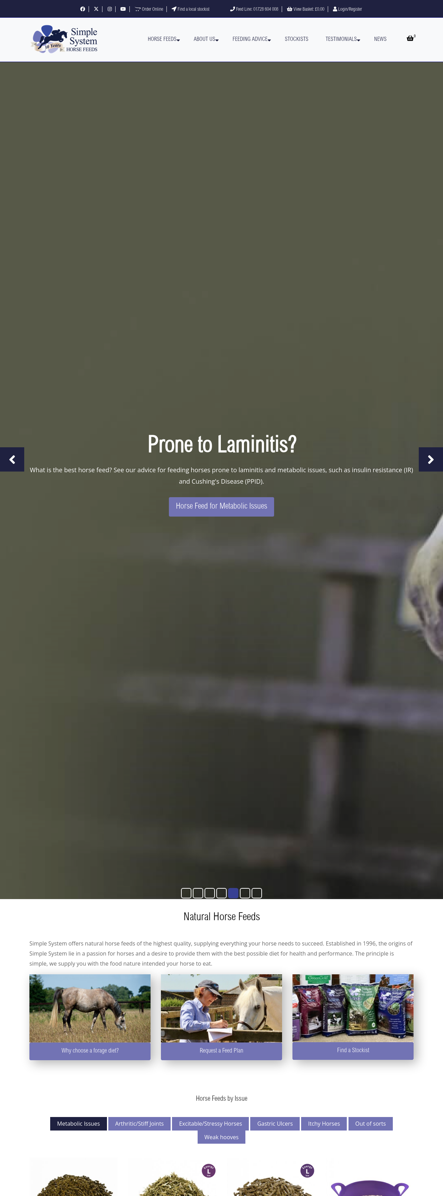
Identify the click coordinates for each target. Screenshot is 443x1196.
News (380, 39)
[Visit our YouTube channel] (123, 9)
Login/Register (347, 9)
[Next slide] (431, 459)
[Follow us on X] (96, 9)
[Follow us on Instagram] (110, 9)
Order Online (149, 9)
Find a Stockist (353, 1051)
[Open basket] (410, 39)
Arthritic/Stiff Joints (139, 1123)
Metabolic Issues (78, 1123)
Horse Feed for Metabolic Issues (221, 507)
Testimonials (341, 39)
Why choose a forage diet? (90, 1051)
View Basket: (305, 9)
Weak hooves (222, 1137)
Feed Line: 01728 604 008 (254, 9)
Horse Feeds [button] (162, 39)
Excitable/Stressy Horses (210, 1123)
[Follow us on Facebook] (82, 9)
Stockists (296, 39)
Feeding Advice (250, 39)
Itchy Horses (324, 1123)
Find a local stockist (190, 9)
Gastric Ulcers (275, 1123)
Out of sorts (370, 1123)
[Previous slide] (12, 459)
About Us (204, 39)
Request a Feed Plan (221, 1051)
